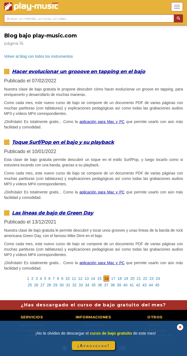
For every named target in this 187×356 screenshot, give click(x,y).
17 (113, 278)
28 (49, 285)
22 (145, 278)
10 (67, 278)
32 (74, 285)
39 (119, 285)
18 (120, 278)
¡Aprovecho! (93, 345)
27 (43, 285)
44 (151, 285)
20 (132, 278)
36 (100, 285)
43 (144, 285)
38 (113, 285)
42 (138, 285)
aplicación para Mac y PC (102, 121)
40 (125, 285)
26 (36, 285)
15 (99, 278)
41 (132, 285)
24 (158, 278)
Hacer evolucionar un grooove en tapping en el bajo (78, 71)
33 (81, 285)
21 (139, 278)
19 (126, 278)
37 (106, 285)
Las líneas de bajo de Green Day (52, 213)
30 (61, 285)
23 (151, 278)
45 (157, 285)
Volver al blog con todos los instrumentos (38, 56)
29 (55, 285)
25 (30, 285)
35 (93, 285)
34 (87, 285)
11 (74, 278)
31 (68, 285)
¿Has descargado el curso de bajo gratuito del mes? (93, 305)
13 (87, 278)
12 (80, 278)
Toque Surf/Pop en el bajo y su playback (63, 142)
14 (93, 278)
